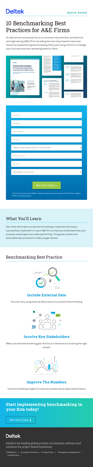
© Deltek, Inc (11, 452)
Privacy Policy (25, 195)
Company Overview (29, 452)
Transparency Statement (69, 452)
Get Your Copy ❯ (21, 420)
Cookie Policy (13, 455)
